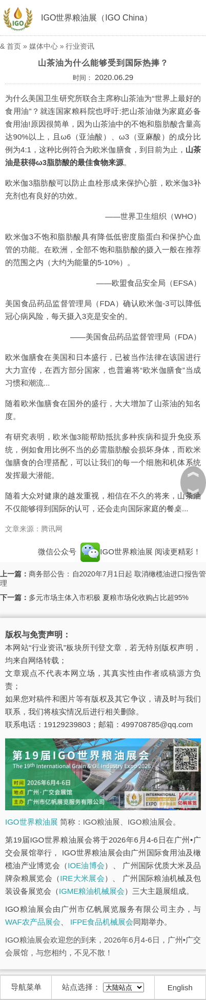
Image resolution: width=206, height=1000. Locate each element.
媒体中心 (43, 46)
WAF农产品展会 (32, 921)
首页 (14, 46)
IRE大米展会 (82, 878)
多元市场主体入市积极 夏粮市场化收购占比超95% (109, 597)
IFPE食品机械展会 (101, 921)
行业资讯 (80, 46)
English (180, 987)
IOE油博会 (86, 865)
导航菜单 (26, 987)
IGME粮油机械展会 (92, 891)
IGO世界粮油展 (31, 821)
